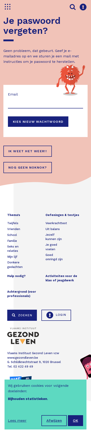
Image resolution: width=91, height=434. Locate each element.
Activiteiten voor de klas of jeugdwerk (61, 278)
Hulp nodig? (16, 276)
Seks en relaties (13, 249)
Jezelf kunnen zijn (54, 237)
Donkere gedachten (15, 265)
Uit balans (53, 229)
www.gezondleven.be (22, 357)
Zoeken (22, 315)
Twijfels (12, 223)
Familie (12, 241)
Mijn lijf (12, 256)
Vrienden (13, 229)
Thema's (13, 215)
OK (75, 420)
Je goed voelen (51, 247)
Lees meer (17, 420)
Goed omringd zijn (54, 257)
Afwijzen (54, 420)
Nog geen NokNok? (27, 167)
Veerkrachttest (56, 223)
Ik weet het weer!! (27, 151)
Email (13, 94)
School (12, 235)
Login (56, 315)
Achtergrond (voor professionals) (21, 294)
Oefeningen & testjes (62, 215)
